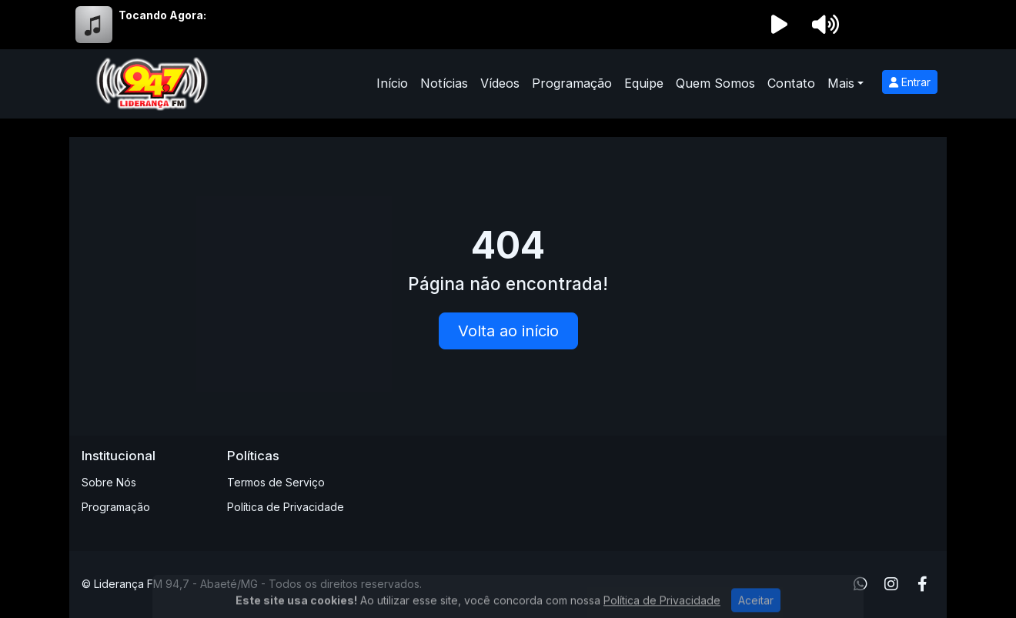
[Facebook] (922, 584)
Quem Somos (715, 83)
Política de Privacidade (285, 506)
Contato (791, 83)
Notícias (444, 83)
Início (392, 83)
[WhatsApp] (860, 584)
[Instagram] (891, 584)
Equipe (643, 83)
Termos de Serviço (276, 482)
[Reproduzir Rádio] (779, 24)
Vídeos (500, 83)
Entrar (910, 82)
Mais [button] (840, 83)
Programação (572, 83)
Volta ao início (508, 331)
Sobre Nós (109, 482)
